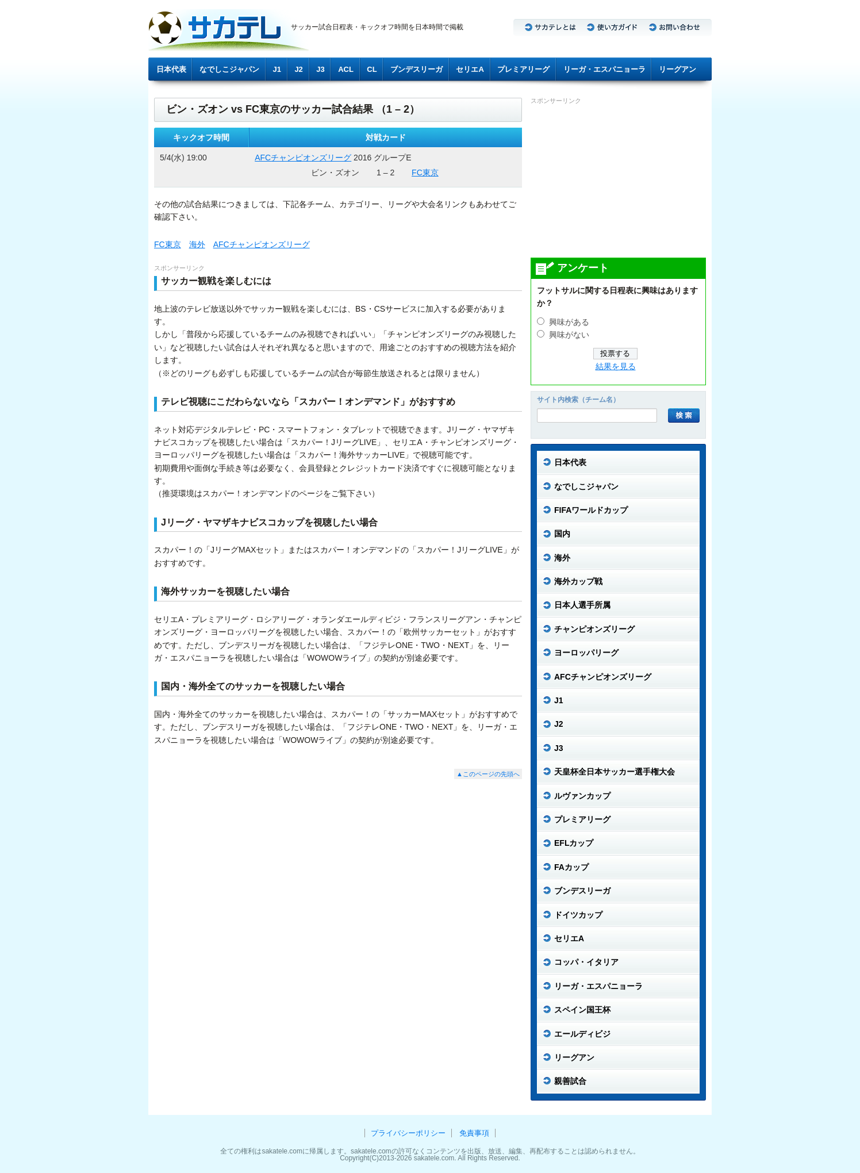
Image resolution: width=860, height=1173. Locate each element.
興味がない (569, 334)
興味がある (569, 322)
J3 (320, 69)
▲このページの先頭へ (488, 773)
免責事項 (474, 1133)
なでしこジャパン (229, 69)
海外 (197, 244)
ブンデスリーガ (416, 69)
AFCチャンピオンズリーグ (303, 157)
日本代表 (171, 69)
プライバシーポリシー (408, 1133)
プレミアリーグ (523, 69)
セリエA (469, 69)
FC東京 (425, 172)
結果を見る (616, 366)
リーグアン (677, 69)
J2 (298, 69)
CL (372, 69)
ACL (346, 69)
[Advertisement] (617, 180)
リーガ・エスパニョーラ (604, 69)
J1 (277, 69)
